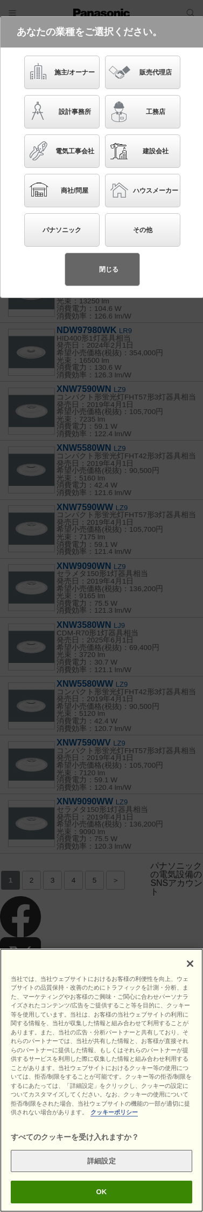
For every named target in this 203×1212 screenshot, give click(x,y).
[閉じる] (190, 964)
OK (101, 1192)
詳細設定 (101, 1161)
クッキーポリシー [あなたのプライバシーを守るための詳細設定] (114, 1112)
